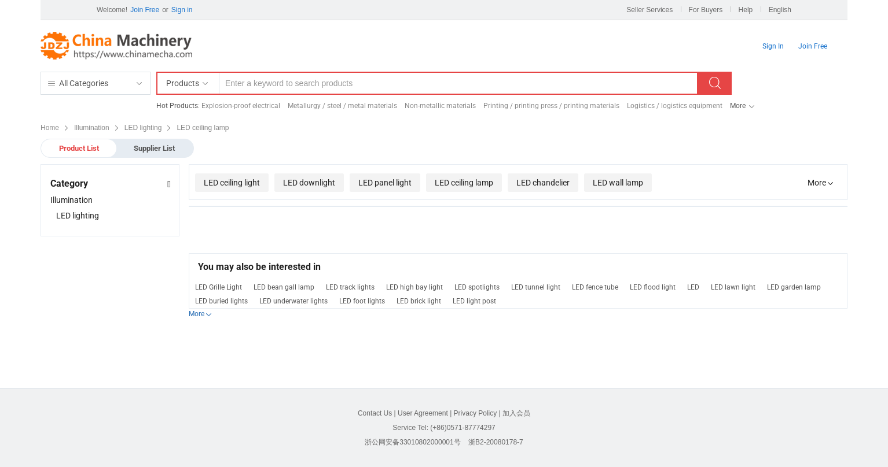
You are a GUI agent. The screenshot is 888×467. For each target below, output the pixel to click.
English (780, 10)
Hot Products (177, 106)
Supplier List (154, 148)
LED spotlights (477, 287)
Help (746, 10)
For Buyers (706, 10)
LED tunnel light (535, 287)
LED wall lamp (618, 182)
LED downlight (309, 182)
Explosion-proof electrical (240, 106)
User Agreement (423, 413)
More (738, 106)
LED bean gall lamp (284, 287)
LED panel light (385, 182)
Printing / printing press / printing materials (551, 106)
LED (693, 287)
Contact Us (375, 413)
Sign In (773, 46)
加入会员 (516, 413)
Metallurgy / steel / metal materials (342, 106)
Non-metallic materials (440, 106)
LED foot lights (362, 301)
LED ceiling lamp (464, 182)
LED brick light (419, 301)
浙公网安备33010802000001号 (412, 442)
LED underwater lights (293, 301)
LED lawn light (733, 287)
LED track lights (350, 287)
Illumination (71, 200)
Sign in (182, 10)
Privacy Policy (475, 413)
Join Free (144, 10)
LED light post (474, 301)
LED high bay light (414, 287)
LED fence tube (595, 287)
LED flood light (653, 287)
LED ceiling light (232, 182)
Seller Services (649, 10)
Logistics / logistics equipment (674, 106)
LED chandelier (543, 182)
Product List (79, 148)
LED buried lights (221, 301)
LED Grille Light (218, 287)
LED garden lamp (794, 287)
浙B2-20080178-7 (495, 442)
